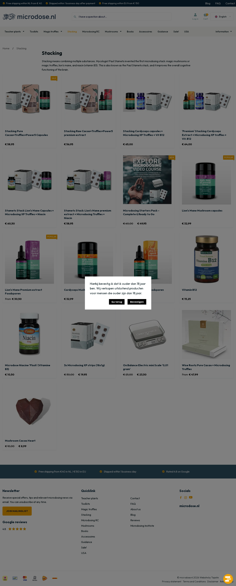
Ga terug (116, 301)
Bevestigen (137, 301)
